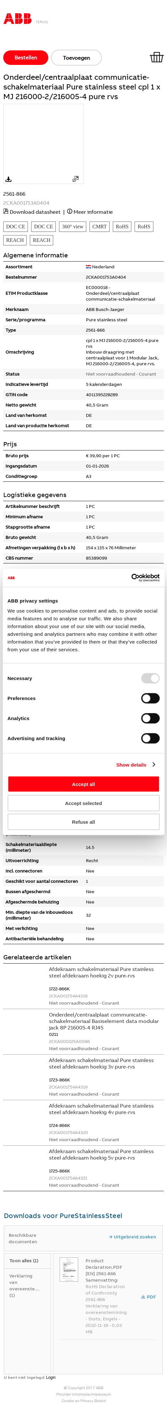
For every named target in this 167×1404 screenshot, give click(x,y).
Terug (42, 22)
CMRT (99, 226)
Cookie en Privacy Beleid (84, 1401)
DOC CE (15, 226)
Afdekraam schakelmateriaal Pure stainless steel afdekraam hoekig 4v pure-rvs (101, 1108)
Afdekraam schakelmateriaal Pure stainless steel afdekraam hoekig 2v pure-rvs (101, 972)
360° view (72, 226)
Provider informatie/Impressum (83, 1394)
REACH (15, 240)
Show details (131, 764)
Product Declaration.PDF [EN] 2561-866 (104, 1267)
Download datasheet (35, 212)
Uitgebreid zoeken (132, 1237)
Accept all (83, 784)
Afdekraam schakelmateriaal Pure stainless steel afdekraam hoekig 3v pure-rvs (101, 1063)
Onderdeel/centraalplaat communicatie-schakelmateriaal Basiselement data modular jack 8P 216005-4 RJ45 (104, 1021)
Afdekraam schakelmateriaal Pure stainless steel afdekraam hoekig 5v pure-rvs (101, 1154)
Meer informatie (93, 212)
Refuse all (83, 822)
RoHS (122, 226)
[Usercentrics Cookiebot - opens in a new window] (131, 578)
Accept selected (83, 803)
